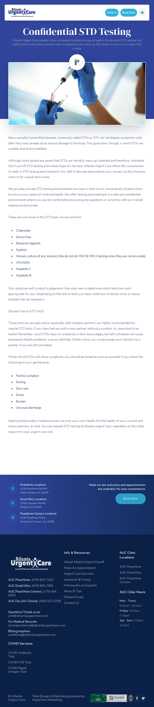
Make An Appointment (80, 568)
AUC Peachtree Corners (130, 580)
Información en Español (80, 585)
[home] (22, 12)
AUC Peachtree (130, 567)
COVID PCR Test (19, 662)
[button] (142, 12)
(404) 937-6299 (34, 601)
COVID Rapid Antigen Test (17, 670)
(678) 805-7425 (30, 580)
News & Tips (73, 591)
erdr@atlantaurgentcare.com (28, 614)
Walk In (112, 12)
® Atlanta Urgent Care (16, 698)
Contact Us (71, 603)
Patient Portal (73, 597)
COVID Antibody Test (19, 655)
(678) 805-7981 (30, 586)
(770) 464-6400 (33, 593)
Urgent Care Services (79, 574)
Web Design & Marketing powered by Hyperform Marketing (58, 698)
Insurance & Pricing (77, 580)
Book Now (128, 12)
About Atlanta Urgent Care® (84, 562)
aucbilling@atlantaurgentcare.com (32, 633)
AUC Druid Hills (130, 573)
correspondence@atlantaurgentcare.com (36, 623)
